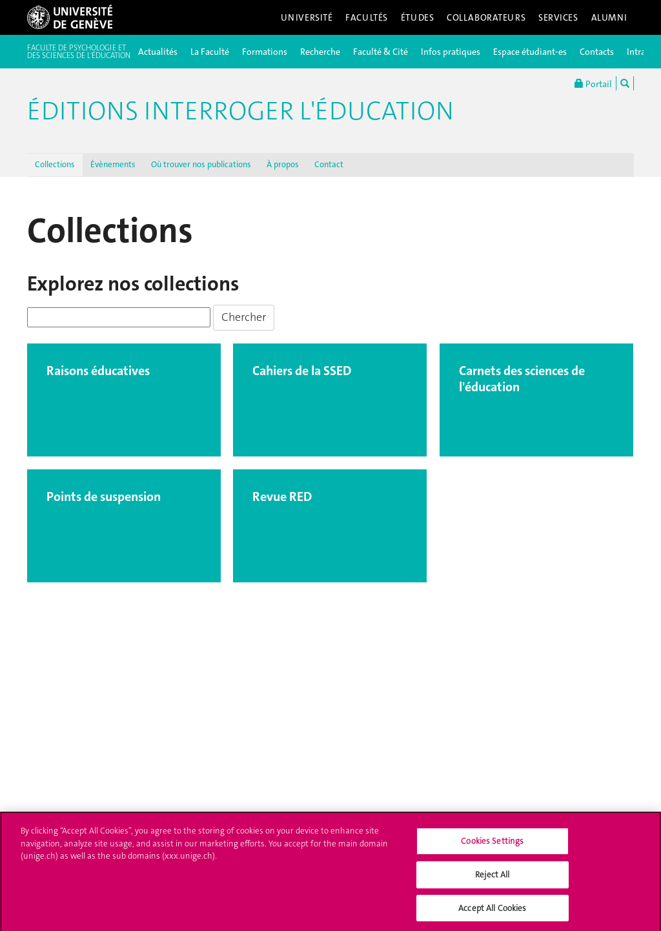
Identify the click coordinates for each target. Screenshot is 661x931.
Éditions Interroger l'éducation (240, 111)
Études (417, 17)
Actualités (158, 51)
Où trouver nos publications (201, 164)
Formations (264, 51)
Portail (593, 83)
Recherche (320, 51)
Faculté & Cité (380, 51)
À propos (283, 164)
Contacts (597, 51)
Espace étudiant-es (530, 51)
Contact (328, 164)
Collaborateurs (486, 17)
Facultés (366, 17)
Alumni (609, 17)
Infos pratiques (450, 51)
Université (307, 17)
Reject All (492, 877)
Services (558, 17)
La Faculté (209, 51)
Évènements (113, 164)
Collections (55, 164)
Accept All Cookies (492, 911)
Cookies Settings (492, 844)
